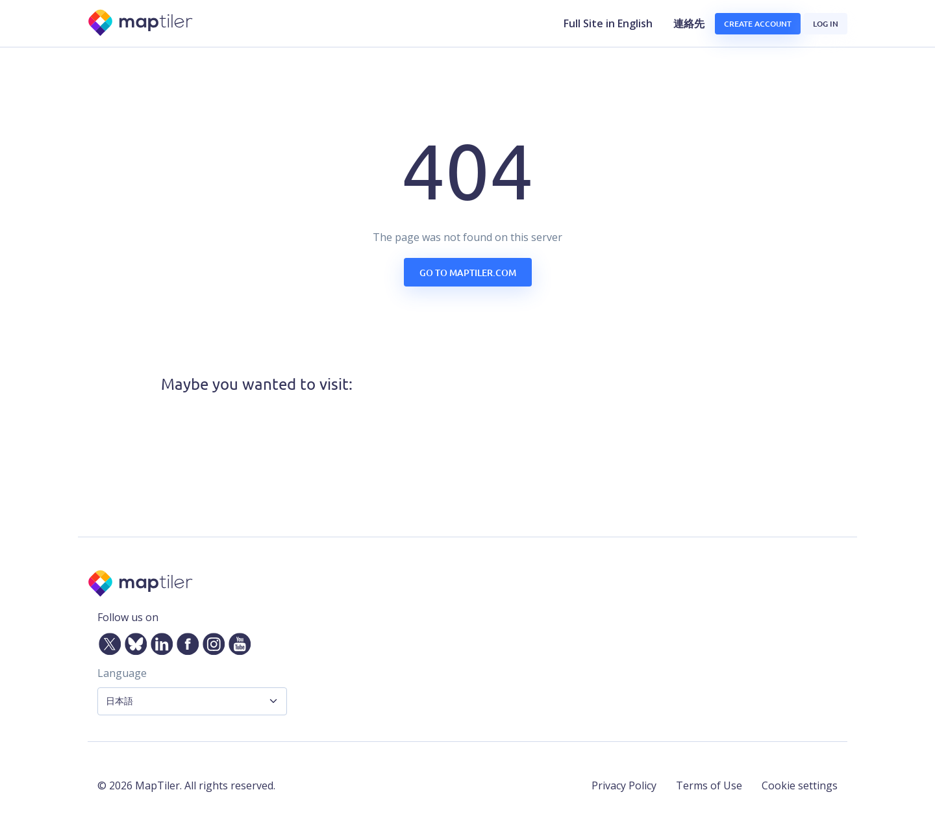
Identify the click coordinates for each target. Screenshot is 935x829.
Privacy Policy (624, 785)
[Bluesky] (133, 641)
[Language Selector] (192, 701)
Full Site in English (608, 23)
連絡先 (688, 23)
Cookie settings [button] (800, 785)
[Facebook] (185, 641)
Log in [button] (825, 23)
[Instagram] (211, 641)
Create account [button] (758, 23)
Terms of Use (709, 785)
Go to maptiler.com (467, 272)
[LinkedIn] (159, 641)
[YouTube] (237, 641)
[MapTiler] (141, 23)
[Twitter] (107, 641)
